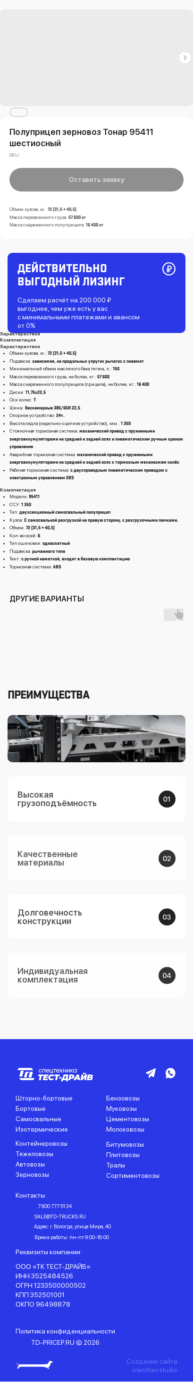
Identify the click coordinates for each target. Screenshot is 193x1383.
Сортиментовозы (132, 1175)
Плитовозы (123, 1154)
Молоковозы (125, 1129)
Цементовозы (127, 1119)
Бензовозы (123, 1098)
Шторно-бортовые (44, 1098)
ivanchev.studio (154, 1370)
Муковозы (121, 1108)
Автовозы (30, 1164)
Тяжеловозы (34, 1154)
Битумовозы (125, 1144)
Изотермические (42, 1129)
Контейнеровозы (41, 1143)
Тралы (115, 1165)
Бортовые (31, 1108)
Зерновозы (32, 1174)
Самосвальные (38, 1119)
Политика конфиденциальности (65, 1331)
